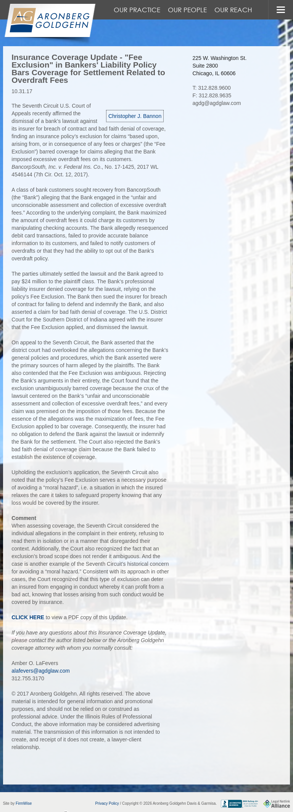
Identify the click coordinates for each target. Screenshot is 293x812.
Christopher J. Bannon (134, 116)
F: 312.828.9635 (211, 95)
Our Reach (233, 10)
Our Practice (137, 10)
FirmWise (24, 803)
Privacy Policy (107, 803)
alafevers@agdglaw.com (40, 671)
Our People (187, 10)
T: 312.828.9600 (211, 88)
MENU (280, 9)
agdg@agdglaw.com (216, 103)
